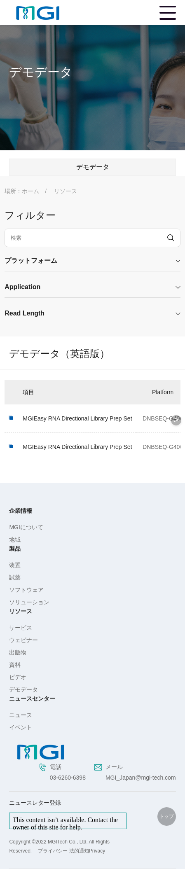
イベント (20, 727)
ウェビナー (23, 640)
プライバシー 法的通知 (63, 851)
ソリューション (29, 602)
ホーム (30, 191)
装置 (15, 565)
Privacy (97, 851)
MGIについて (26, 527)
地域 (15, 539)
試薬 (15, 577)
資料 (15, 664)
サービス (20, 627)
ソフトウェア (26, 589)
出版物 (17, 652)
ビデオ (17, 677)
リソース (65, 191)
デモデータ (23, 689)
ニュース (20, 715)
